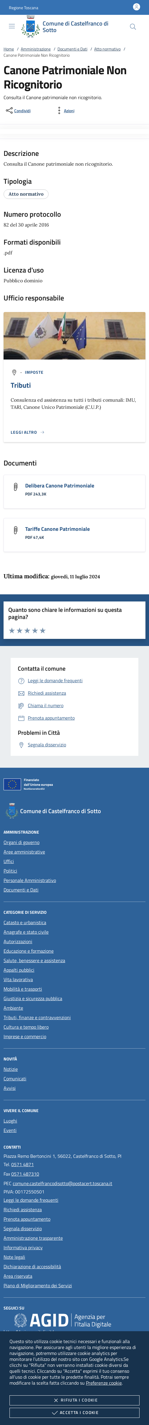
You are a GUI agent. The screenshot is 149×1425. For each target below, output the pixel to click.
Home (9, 49)
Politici (10, 870)
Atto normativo (107, 49)
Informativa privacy (23, 1247)
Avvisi (10, 1088)
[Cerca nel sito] (133, 27)
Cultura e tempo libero (26, 1026)
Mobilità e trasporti (23, 988)
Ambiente (13, 1007)
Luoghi (10, 1120)
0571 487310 (25, 1173)
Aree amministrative (24, 851)
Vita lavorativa (18, 979)
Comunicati (15, 1078)
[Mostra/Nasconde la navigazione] (11, 26)
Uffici (9, 861)
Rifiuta (74, 1400)
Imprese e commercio (25, 1036)
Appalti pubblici (19, 969)
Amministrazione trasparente (33, 1238)
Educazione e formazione (29, 950)
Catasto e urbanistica (25, 922)
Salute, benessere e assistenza (34, 960)
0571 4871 (22, 1164)
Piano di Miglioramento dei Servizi (38, 1285)
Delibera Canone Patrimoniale (59, 486)
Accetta (74, 1413)
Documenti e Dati (72, 49)
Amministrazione (36, 49)
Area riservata (18, 1276)
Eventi (10, 1130)
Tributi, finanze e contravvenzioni (37, 1017)
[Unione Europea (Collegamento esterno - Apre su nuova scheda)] (74, 785)
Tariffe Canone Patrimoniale (57, 529)
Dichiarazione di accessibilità (32, 1266)
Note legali (14, 1257)
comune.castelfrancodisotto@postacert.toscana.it (62, 1183)
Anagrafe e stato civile (26, 931)
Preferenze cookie (104, 1382)
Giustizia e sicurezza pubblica (33, 998)
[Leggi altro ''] (28, 432)
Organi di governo (21, 842)
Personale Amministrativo (30, 880)
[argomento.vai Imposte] (34, 372)
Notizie (11, 1069)
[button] (23, 7)
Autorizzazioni (18, 941)
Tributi (21, 385)
